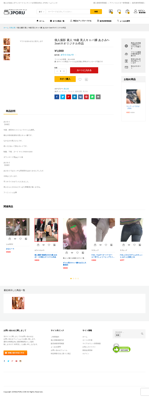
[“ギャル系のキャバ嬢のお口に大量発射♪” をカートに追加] (67, 252)
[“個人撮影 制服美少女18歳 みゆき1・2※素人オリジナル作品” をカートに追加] (38, 244)
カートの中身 (87, 340)
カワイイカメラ (67, 55)
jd (59, 91)
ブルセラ (70, 91)
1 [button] (71, 278)
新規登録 (142, 12)
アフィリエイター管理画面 (119, 3)
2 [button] (73, 278)
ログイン (139, 11)
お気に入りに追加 (80, 79)
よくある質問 (123, 21)
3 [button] (75, 278)
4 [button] (78, 278)
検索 (96, 12)
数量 (55, 68)
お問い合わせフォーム (59, 350)
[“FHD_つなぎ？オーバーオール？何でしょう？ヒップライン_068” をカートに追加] (95, 244)
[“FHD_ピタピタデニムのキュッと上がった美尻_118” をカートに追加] (124, 244)
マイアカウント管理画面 (91, 343)
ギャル (63, 91)
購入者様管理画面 (100, 3)
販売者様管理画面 (57, 343)
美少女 (85, 91)
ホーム (40, 21)
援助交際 (78, 91)
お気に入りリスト (89, 347)
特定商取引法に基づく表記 (61, 353)
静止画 (66, 88)
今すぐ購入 (65, 78)
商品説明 (10, 111)
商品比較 (86, 79)
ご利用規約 (55, 336)
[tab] (11, 112)
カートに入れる (81, 70)
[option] (18, 235)
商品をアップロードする (80, 20)
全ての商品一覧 (57, 21)
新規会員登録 (87, 350)
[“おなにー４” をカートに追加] (10, 238)
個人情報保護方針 (57, 340)
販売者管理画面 (138, 3)
